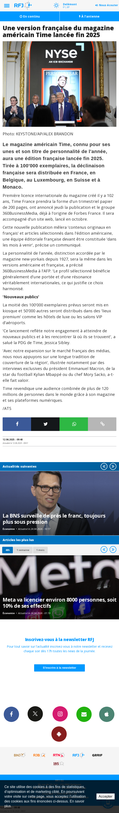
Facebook (11, 714)
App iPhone (106, 714)
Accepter (105, 796)
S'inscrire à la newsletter (59, 667)
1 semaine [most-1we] (23, 550)
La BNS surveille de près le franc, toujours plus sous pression (54, 518)
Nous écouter (108, 5)
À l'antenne (89, 16)
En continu (30, 16)
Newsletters (84, 714)
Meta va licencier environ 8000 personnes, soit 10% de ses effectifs (60, 602)
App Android (59, 733)
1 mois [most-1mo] (40, 550)
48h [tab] (7, 550)
